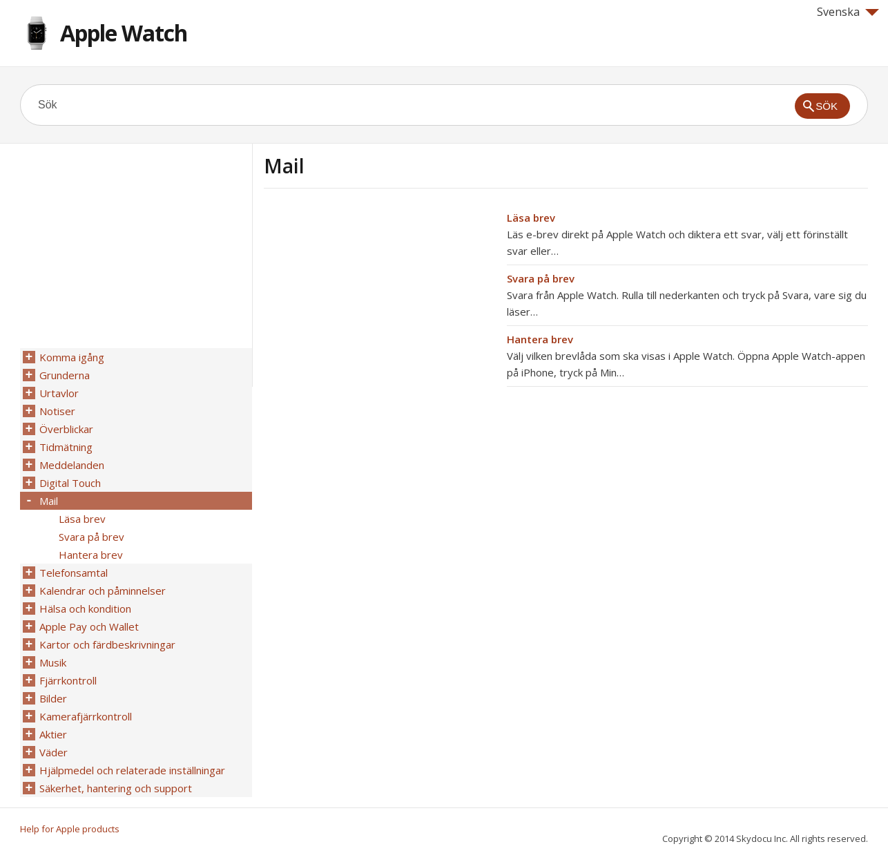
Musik (52, 662)
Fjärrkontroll (68, 680)
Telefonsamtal (73, 573)
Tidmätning (66, 447)
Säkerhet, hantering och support (115, 788)
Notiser (57, 411)
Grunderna (64, 375)
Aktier (53, 734)
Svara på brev (541, 278)
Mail (48, 501)
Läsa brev (531, 217)
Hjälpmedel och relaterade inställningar (132, 770)
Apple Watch (123, 33)
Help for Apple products (69, 829)
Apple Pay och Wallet (89, 626)
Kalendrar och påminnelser (102, 590)
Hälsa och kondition (85, 608)
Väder (53, 752)
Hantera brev (540, 339)
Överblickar (66, 429)
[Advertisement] (380, 306)
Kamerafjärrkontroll (85, 716)
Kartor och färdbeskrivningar (107, 644)
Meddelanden (71, 465)
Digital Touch (70, 483)
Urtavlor (59, 393)
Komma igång (71, 357)
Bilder (53, 698)
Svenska (848, 11)
